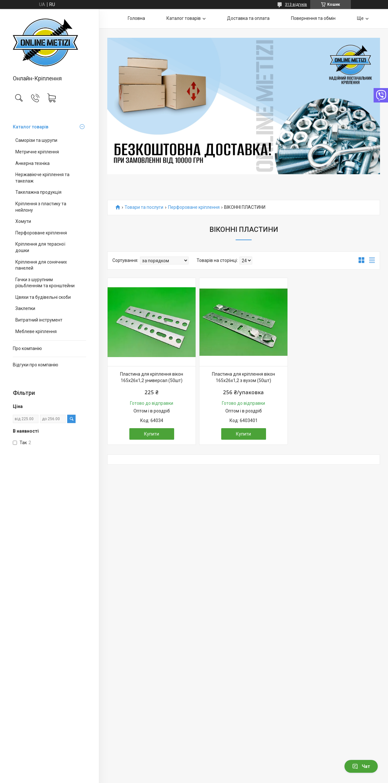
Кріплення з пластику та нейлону (40, 207)
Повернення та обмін (313, 18)
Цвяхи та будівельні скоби (43, 297)
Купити (151, 433)
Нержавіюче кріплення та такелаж (42, 178)
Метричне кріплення (37, 151)
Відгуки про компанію (35, 364)
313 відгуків (296, 4)
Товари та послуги (144, 207)
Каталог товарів (30, 126)
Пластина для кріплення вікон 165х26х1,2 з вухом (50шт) (243, 377)
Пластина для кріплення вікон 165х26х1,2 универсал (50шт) (151, 377)
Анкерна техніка (32, 163)
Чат (361, 766)
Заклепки (25, 308)
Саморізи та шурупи (36, 140)
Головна (136, 18)
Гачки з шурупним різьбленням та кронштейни (45, 283)
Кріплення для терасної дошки (40, 247)
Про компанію (27, 348)
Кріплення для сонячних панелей (41, 265)
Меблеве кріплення (36, 331)
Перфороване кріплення (41, 232)
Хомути (23, 221)
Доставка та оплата (248, 18)
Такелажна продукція (38, 192)
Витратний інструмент (38, 319)
